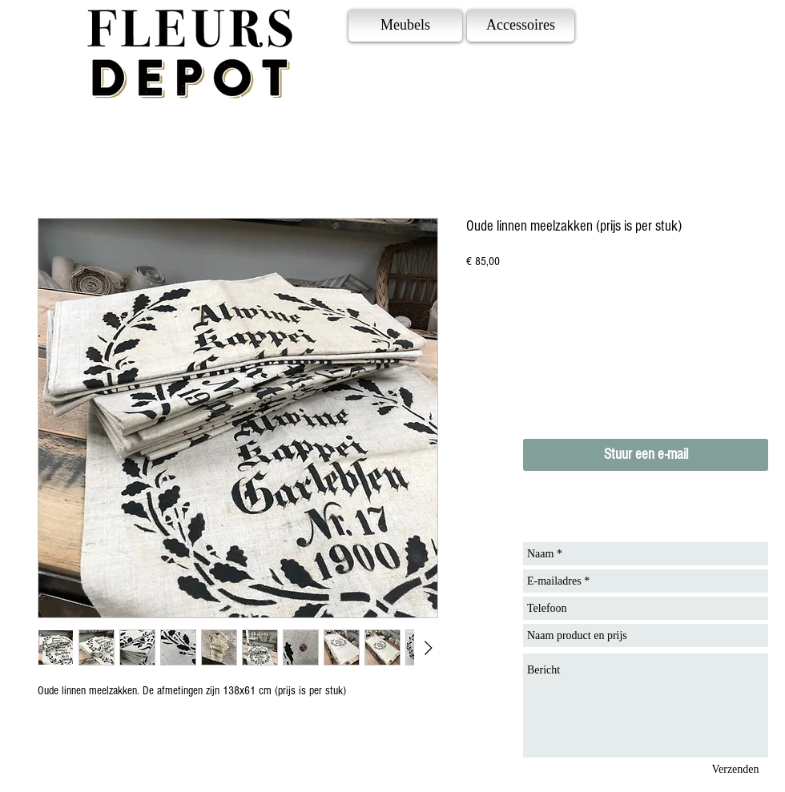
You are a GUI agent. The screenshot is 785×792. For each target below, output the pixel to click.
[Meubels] (405, 26)
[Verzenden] (735, 769)
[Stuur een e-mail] (645, 455)
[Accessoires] (520, 26)
